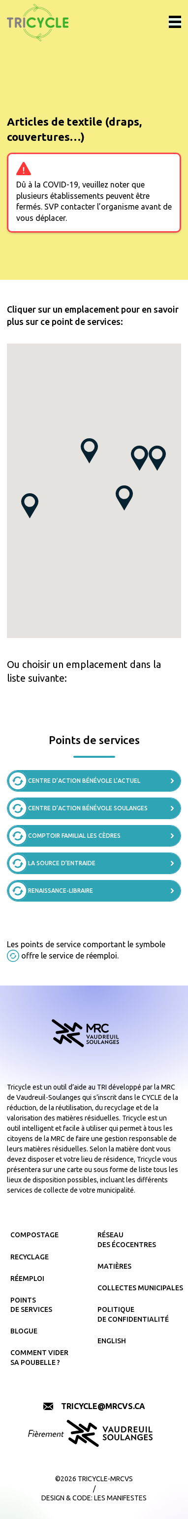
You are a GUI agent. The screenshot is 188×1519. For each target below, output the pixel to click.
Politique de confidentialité (133, 1314)
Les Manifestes (120, 1498)
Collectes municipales (137, 1288)
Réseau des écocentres (126, 1240)
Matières (114, 1266)
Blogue (23, 1331)
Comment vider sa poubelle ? (39, 1357)
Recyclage (29, 1257)
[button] (139, 458)
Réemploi (27, 1278)
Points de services (31, 1305)
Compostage (34, 1235)
